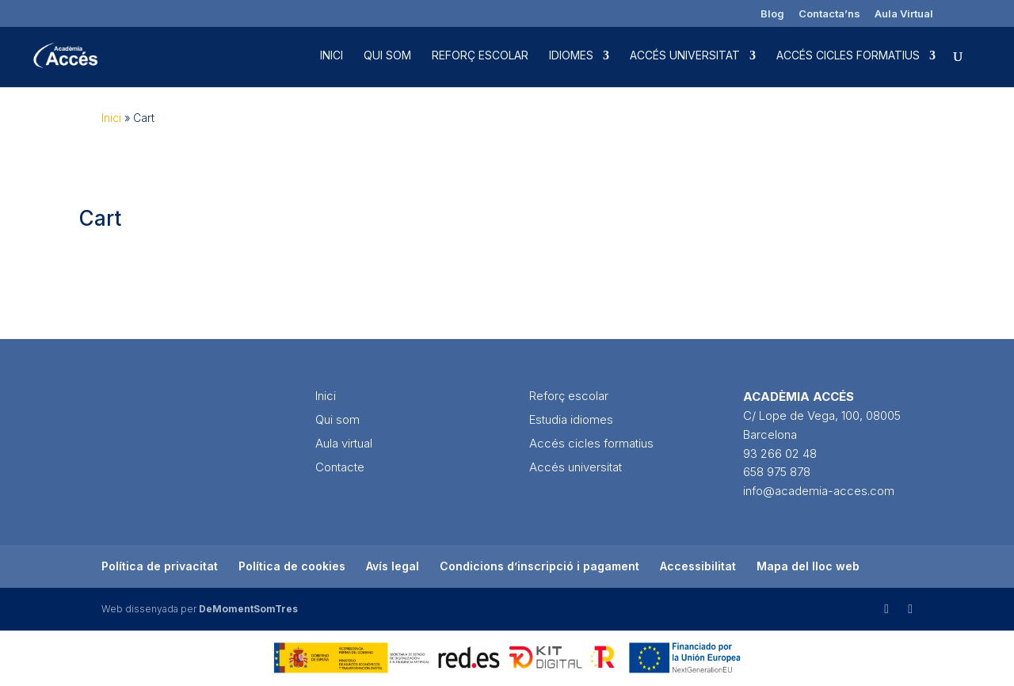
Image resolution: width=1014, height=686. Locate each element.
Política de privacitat (159, 566)
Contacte (339, 466)
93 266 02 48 (780, 453)
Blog (772, 14)
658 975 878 (776, 471)
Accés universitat (685, 56)
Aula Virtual (904, 14)
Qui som (387, 56)
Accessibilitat (698, 566)
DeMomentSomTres (248, 609)
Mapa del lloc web (808, 566)
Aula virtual (343, 443)
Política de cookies (291, 566)
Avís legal (392, 566)
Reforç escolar (480, 56)
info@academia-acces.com (818, 490)
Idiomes (571, 56)
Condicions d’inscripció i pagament (539, 566)
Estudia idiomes (571, 419)
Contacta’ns (829, 14)
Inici (331, 56)
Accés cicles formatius (848, 56)
